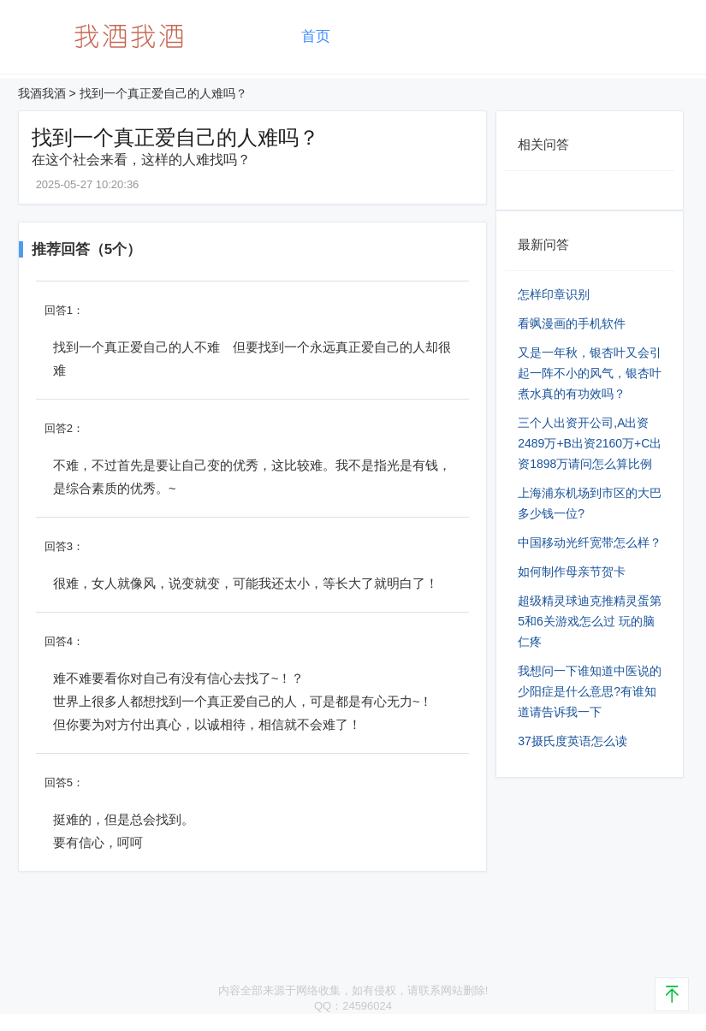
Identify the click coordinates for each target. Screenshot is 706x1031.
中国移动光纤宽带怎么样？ (590, 542)
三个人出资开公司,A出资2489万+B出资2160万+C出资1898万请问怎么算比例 (590, 443)
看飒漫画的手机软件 (572, 323)
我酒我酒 (42, 93)
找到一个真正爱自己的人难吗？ (163, 93)
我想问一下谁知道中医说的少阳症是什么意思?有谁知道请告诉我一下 (590, 691)
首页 (315, 36)
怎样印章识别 (554, 294)
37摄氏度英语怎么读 (572, 741)
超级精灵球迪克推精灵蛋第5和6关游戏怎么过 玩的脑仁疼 (590, 621)
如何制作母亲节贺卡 (572, 571)
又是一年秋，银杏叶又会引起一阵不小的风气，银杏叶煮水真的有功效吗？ (590, 373)
